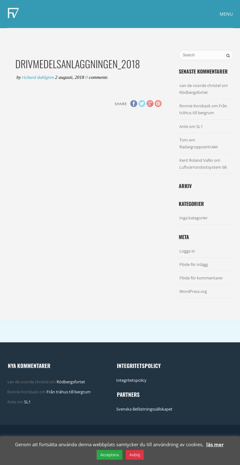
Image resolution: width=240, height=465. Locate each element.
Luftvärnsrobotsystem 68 (203, 167)
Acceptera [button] (109, 454)
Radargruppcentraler (198, 147)
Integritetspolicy (131, 380)
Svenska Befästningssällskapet (144, 409)
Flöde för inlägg (193, 264)
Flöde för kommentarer (201, 278)
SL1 (199, 126)
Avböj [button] (134, 454)
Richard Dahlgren (38, 77)
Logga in (187, 251)
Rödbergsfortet (193, 92)
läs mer (215, 444)
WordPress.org (193, 291)
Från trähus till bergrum (69, 392)
